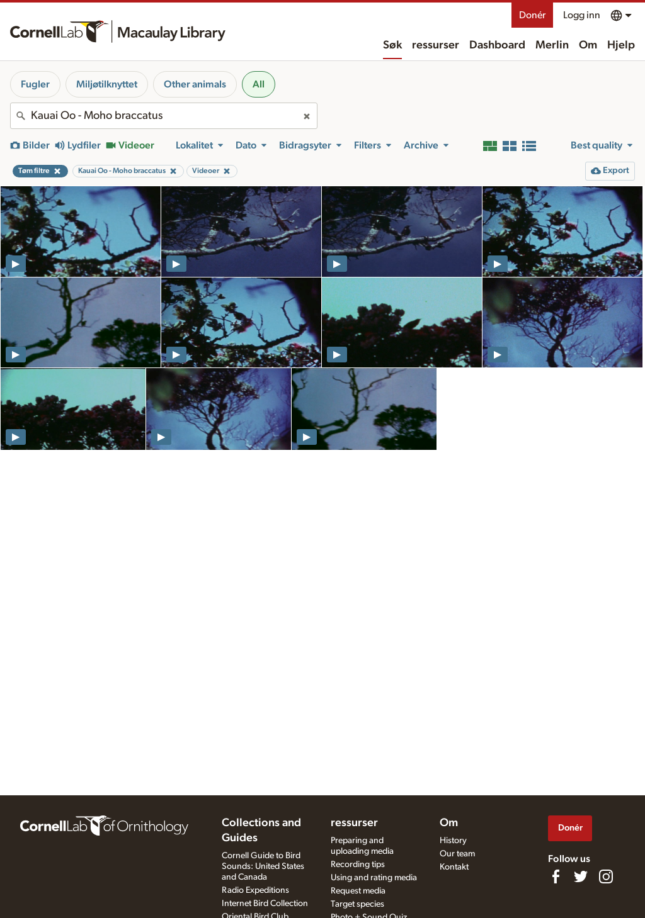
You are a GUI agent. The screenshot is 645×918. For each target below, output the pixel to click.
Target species (357, 904)
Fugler (35, 84)
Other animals (195, 84)
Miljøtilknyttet (106, 84)
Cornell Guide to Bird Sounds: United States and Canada (263, 866)
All (259, 84)
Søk (392, 45)
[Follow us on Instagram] (606, 876)
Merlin (552, 45)
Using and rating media (374, 877)
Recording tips (358, 864)
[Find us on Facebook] (555, 876)
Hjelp (621, 45)
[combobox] (164, 115)
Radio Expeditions (255, 890)
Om (588, 45)
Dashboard (497, 45)
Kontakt (454, 867)
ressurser (435, 45)
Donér (532, 15)
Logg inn (581, 15)
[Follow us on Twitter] (580, 876)
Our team (457, 853)
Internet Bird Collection (265, 903)
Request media (358, 891)
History (453, 840)
